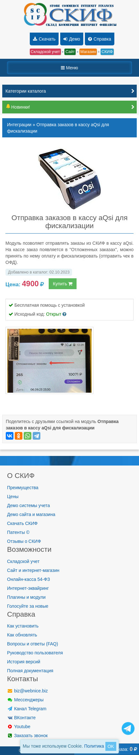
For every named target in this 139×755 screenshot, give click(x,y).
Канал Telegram (26, 708)
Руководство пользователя (35, 652)
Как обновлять (22, 634)
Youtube (18, 726)
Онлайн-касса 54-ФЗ (28, 579)
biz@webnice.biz (27, 690)
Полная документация (30, 670)
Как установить (22, 625)
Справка (99, 39)
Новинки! (17, 107)
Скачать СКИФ (22, 523)
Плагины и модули (26, 597)
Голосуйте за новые (27, 606)
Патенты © (18, 532)
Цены (13, 496)
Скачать (44, 39)
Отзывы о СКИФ (24, 541)
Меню (69, 67)
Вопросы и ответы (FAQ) (32, 643)
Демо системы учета (28, 505)
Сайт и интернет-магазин (33, 570)
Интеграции (19, 124)
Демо (71, 39)
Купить (62, 283)
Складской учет (23, 561)
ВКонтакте (21, 717)
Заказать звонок (27, 735)
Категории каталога (25, 91)
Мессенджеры (25, 699)
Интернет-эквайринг (28, 588)
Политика (94, 746)
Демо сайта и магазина (31, 514)
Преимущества (22, 487)
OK (111, 746)
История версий (23, 661)
